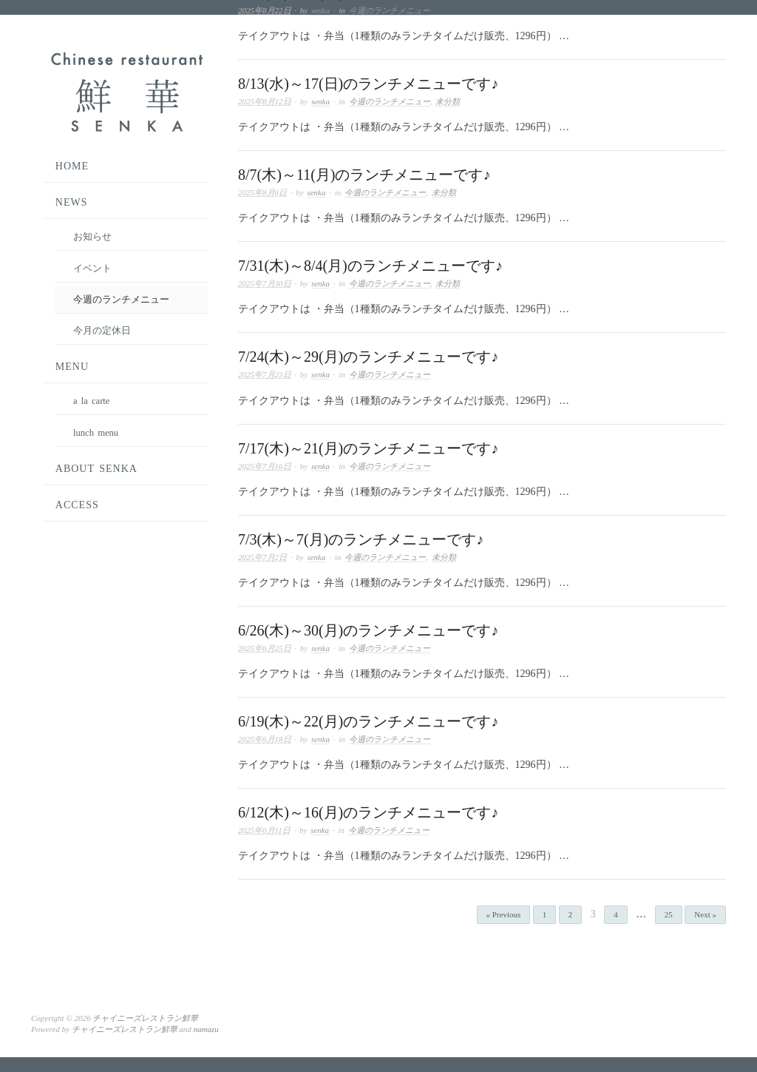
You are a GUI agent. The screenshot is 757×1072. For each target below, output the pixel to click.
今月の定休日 (102, 331)
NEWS (71, 202)
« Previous (503, 914)
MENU (72, 366)
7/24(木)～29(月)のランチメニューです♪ (368, 356)
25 (669, 914)
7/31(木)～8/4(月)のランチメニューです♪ (370, 265)
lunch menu (95, 433)
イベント (92, 268)
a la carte (91, 401)
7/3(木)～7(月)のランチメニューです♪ (360, 539)
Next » (705, 914)
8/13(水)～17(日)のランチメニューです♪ (368, 83)
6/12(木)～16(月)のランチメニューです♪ (368, 812)
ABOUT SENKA (96, 468)
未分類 (447, 101)
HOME (72, 166)
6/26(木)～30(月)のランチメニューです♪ (368, 630)
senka (320, 10)
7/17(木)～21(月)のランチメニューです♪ (368, 448)
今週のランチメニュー (389, 10)
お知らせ (92, 237)
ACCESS (77, 504)
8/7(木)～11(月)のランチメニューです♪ (364, 174)
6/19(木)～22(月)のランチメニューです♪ (368, 721)
